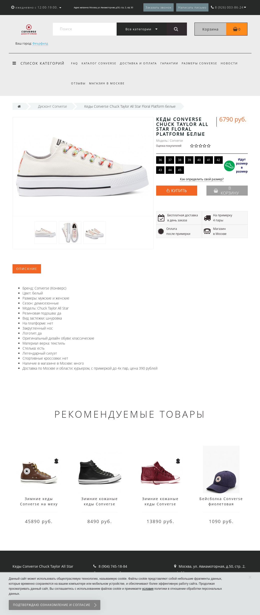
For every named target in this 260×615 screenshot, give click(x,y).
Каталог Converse (99, 63)
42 (218, 160)
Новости (233, 63)
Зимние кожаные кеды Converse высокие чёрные (99, 504)
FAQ (74, 63)
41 (208, 160)
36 (160, 160)
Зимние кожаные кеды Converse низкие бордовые (160, 504)
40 (199, 160)
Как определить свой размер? (202, 179)
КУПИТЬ (179, 190)
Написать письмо (192, 7)
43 (160, 170)
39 (189, 160)
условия (147, 588)
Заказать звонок (158, 7)
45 (179, 170)
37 (170, 160)
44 (170, 170)
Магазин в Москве (107, 83)
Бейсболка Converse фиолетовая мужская (221, 504)
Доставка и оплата (139, 63)
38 (179, 160)
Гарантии (171, 63)
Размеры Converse (202, 63)
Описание (26, 269)
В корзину (226, 191)
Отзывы (78, 83)
